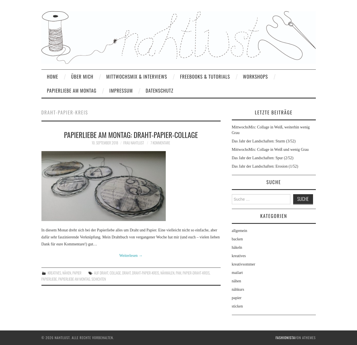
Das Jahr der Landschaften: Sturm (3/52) (264, 141)
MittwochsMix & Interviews (136, 76)
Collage (115, 273)
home (52, 76)
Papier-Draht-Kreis (196, 273)
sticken (237, 306)
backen (237, 239)
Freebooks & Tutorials (205, 76)
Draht (126, 273)
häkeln (237, 247)
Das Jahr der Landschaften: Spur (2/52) (262, 158)
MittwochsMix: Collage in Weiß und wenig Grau (270, 149)
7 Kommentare (160, 142)
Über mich (82, 76)
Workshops (255, 76)
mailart (237, 273)
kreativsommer (243, 264)
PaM (178, 273)
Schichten (99, 279)
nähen (66, 273)
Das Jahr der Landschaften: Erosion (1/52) (265, 166)
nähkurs (238, 289)
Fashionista (285, 337)
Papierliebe (49, 279)
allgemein (239, 231)
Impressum (121, 90)
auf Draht (101, 273)
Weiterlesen (131, 256)
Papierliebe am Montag (72, 90)
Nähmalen (167, 273)
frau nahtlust (133, 142)
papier (77, 273)
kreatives (54, 273)
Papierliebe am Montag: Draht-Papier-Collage (131, 134)
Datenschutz (159, 90)
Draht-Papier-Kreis (145, 273)
